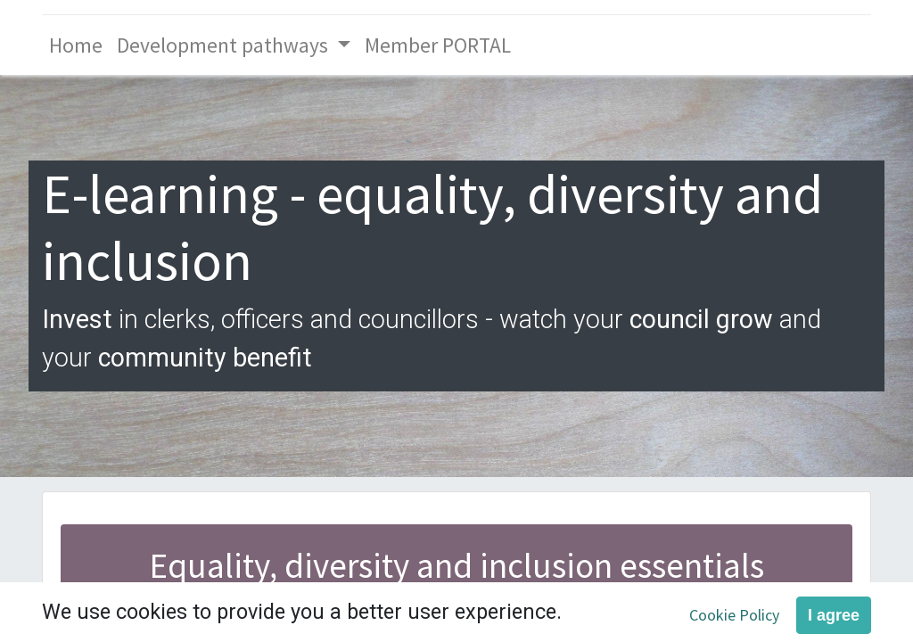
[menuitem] (76, 45)
